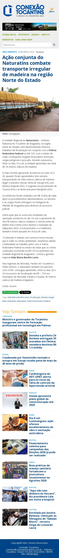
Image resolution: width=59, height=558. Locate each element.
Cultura (32, 510)
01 (22, 52)
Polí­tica (32, 332)
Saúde (31, 371)
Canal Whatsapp (23, 40)
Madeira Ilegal (47, 297)
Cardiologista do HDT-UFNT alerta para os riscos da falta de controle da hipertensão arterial (42, 380)
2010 (26, 52)
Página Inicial (9, 34)
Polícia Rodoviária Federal (38, 301)
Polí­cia (5, 355)
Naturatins (21, 301)
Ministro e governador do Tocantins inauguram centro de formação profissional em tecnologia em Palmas (26, 322)
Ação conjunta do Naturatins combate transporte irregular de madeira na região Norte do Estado (27, 68)
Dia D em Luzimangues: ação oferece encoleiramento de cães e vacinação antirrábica (41, 425)
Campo (32, 462)
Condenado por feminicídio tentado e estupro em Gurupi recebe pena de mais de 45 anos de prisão (29, 360)
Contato (45, 34)
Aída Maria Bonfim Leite (18, 297)
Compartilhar (10, 292)
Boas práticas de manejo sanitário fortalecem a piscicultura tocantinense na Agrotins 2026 (40, 473)
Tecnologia (7, 316)
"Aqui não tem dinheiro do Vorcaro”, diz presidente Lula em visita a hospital (42, 495)
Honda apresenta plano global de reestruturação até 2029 (41, 400)
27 (19, 52)
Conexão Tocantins (29, 547)
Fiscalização (35, 297)
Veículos (33, 393)
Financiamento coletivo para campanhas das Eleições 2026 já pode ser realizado (42, 449)
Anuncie (35, 34)
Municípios (7, 40)
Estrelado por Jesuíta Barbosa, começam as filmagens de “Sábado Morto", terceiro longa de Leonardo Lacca (43, 520)
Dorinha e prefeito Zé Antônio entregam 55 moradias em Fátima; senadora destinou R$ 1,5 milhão (42, 341)
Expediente (24, 34)
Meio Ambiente (9, 52)
